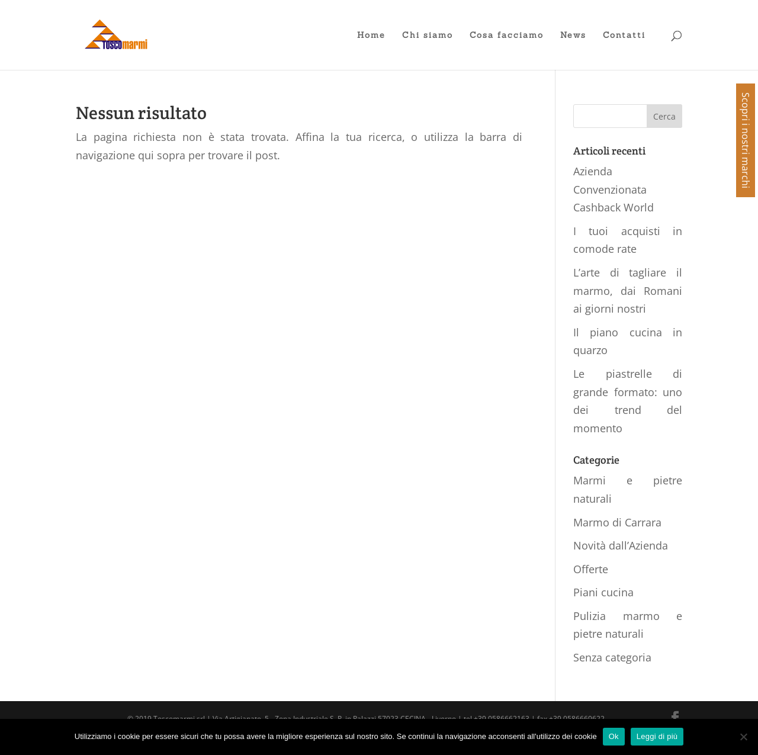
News (573, 35)
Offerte (590, 569)
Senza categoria (612, 657)
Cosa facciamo (507, 35)
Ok (614, 736)
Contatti (624, 35)
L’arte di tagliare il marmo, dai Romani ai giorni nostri (627, 290)
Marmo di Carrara (617, 522)
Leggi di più (657, 736)
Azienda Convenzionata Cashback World (613, 189)
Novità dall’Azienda (620, 545)
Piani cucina (603, 592)
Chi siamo (427, 35)
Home (371, 35)
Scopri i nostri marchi (745, 140)
